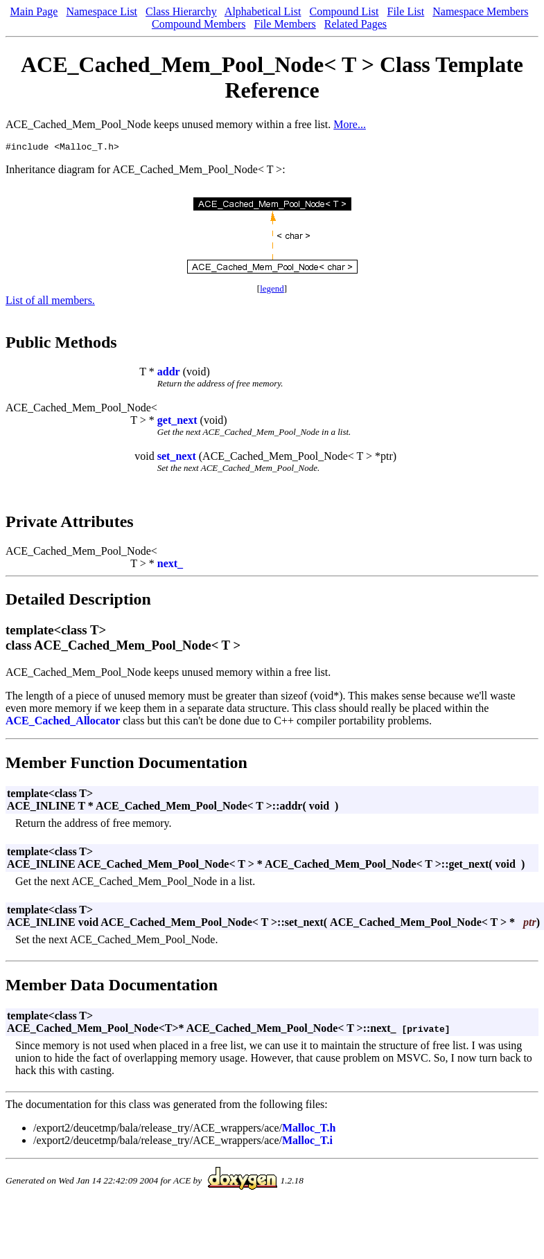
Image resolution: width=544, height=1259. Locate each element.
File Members (285, 24)
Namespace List (101, 11)
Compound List (343, 11)
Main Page (34, 11)
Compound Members (199, 24)
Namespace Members (480, 11)
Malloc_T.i (307, 1142)
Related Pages (355, 24)
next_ (170, 565)
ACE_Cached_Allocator (63, 723)
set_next (176, 458)
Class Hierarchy (181, 11)
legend (272, 290)
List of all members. (50, 302)
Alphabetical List (263, 11)
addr (168, 374)
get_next (177, 422)
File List (405, 11)
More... (349, 124)
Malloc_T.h (308, 1130)
